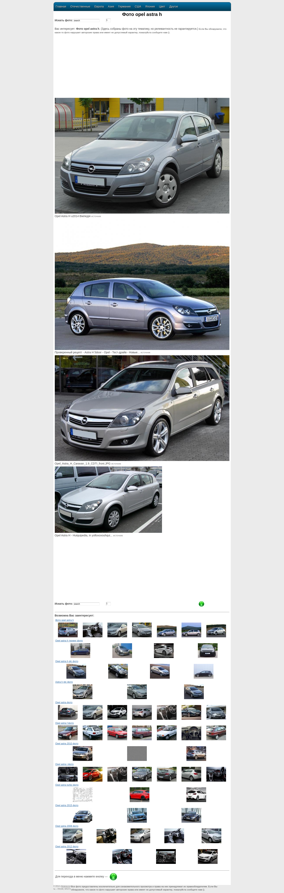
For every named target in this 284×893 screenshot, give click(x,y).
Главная (61, 6)
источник (96, 216)
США (138, 6)
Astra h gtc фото (64, 682)
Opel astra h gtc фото (66, 661)
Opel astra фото (64, 702)
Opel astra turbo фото (67, 785)
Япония (150, 6)
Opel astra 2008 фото (66, 826)
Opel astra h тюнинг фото (69, 640)
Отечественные (80, 6)
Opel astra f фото (64, 723)
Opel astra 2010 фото (66, 743)
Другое (173, 6)
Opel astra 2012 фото (66, 846)
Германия (124, 6)
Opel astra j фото (64, 764)
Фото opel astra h (64, 620)
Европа (99, 6)
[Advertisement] (143, 68)
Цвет (162, 6)
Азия (111, 6)
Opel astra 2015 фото (66, 805)
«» (65, 886)
